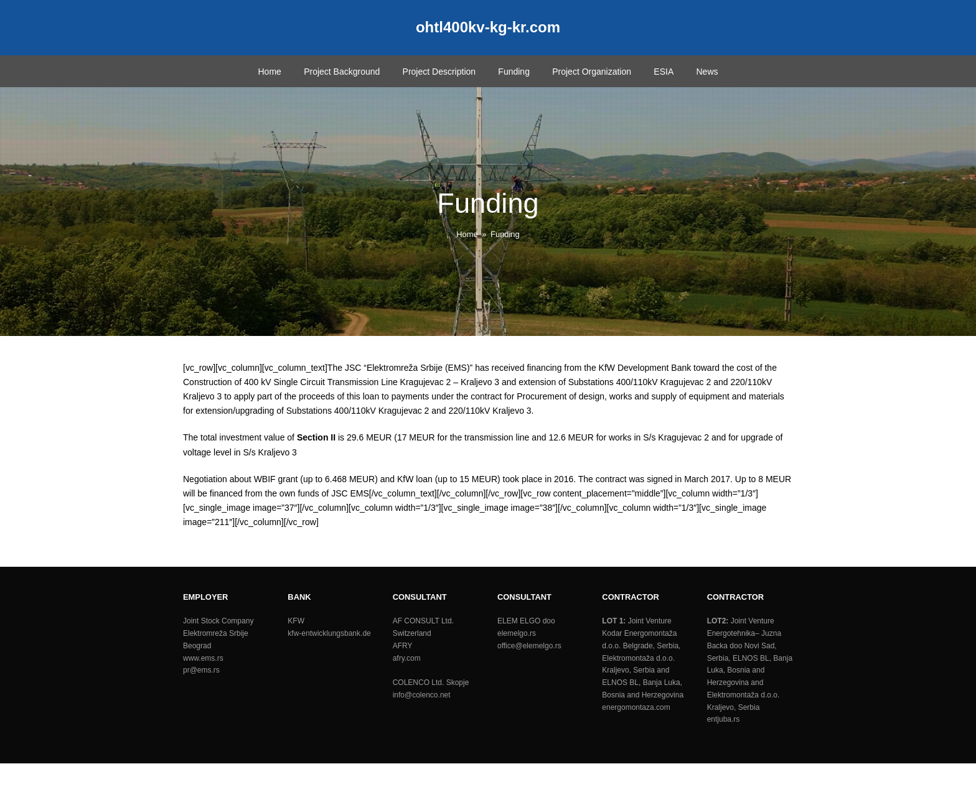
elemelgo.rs (516, 633)
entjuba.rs (723, 719)
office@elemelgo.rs (529, 645)
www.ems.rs (203, 658)
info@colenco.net (422, 695)
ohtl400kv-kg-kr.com (488, 27)
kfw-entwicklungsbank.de (329, 633)
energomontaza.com (636, 707)
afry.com (407, 658)
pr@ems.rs (201, 670)
